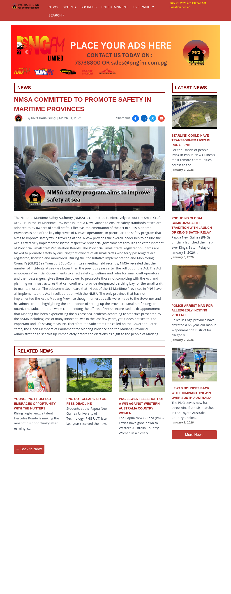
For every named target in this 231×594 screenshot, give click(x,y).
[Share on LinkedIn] (144, 118)
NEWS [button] (53, 7)
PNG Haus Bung (43, 118)
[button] (26, 52)
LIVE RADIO (142, 7)
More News (194, 435)
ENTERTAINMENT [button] (114, 7)
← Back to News (29, 449)
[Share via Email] (161, 118)
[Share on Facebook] (135, 118)
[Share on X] (152, 118)
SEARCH (55, 15)
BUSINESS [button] (89, 7)
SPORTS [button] (69, 7)
